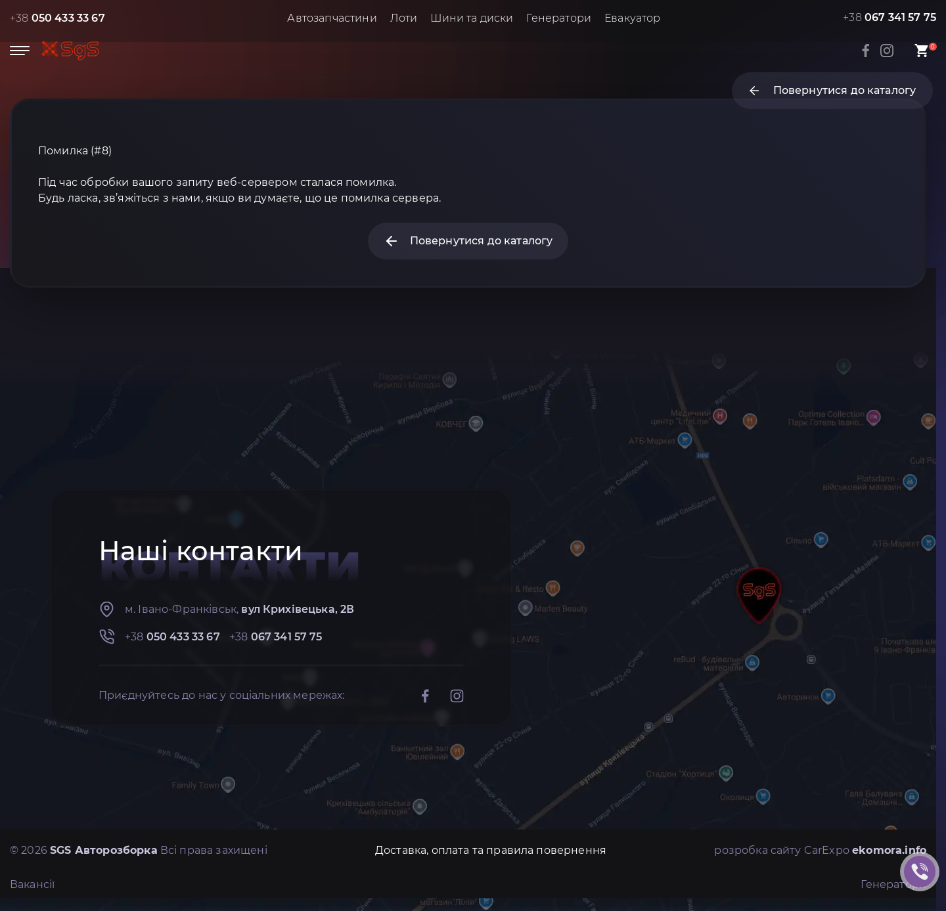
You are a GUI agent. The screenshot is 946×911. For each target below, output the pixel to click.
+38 (57, 18)
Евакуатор (632, 18)
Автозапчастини (331, 18)
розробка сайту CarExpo (820, 850)
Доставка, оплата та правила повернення (490, 850)
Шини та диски (471, 18)
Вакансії (32, 884)
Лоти (404, 18)
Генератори (558, 18)
